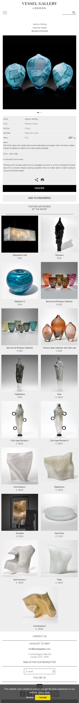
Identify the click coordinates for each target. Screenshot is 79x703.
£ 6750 (19, 537)
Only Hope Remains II (59, 441)
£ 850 (59, 305)
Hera (59, 394)
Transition (20, 534)
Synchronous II (20, 580)
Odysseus (59, 255)
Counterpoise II (39, 626)
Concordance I (20, 487)
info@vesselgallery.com (40, 649)
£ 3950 (19, 444)
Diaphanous (59, 487)
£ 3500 (59, 583)
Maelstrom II (20, 302)
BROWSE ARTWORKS (40, 31)
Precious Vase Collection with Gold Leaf (59, 348)
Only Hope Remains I (20, 441)
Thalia (59, 580)
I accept (42, 697)
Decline (29, 697)
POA (20, 258)
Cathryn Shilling (39, 24)
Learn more (44, 692)
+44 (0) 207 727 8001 (39, 644)
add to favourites (39, 198)
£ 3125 (59, 537)
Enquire (40, 188)
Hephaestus (20, 394)
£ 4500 (39, 629)
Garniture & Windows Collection (59, 302)
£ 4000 (19, 490)
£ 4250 (59, 490)
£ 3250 (59, 398)
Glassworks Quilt (20, 255)
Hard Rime (59, 534)
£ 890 (59, 351)
